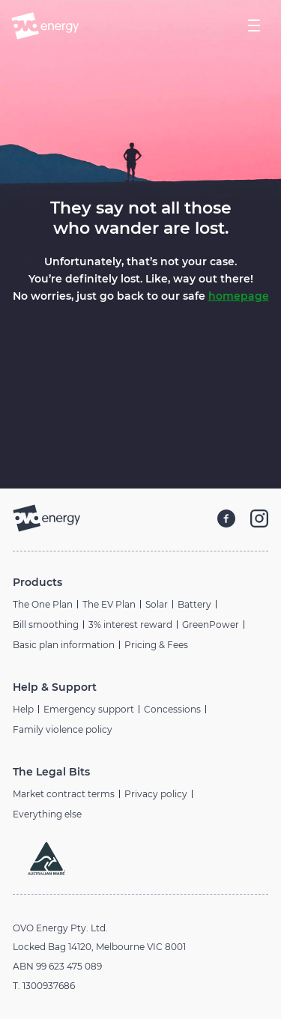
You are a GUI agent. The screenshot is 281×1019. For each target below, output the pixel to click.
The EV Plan (109, 604)
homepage (238, 296)
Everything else (47, 814)
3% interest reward (130, 624)
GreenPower (210, 624)
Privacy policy (155, 793)
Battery (194, 604)
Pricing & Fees (156, 644)
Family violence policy (62, 729)
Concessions (172, 709)
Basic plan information (64, 644)
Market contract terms (64, 793)
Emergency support (88, 709)
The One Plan (43, 604)
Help (23, 709)
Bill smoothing (46, 624)
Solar (156, 604)
